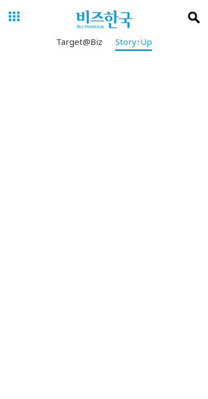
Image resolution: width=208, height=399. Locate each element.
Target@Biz (79, 43)
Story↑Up (134, 43)
